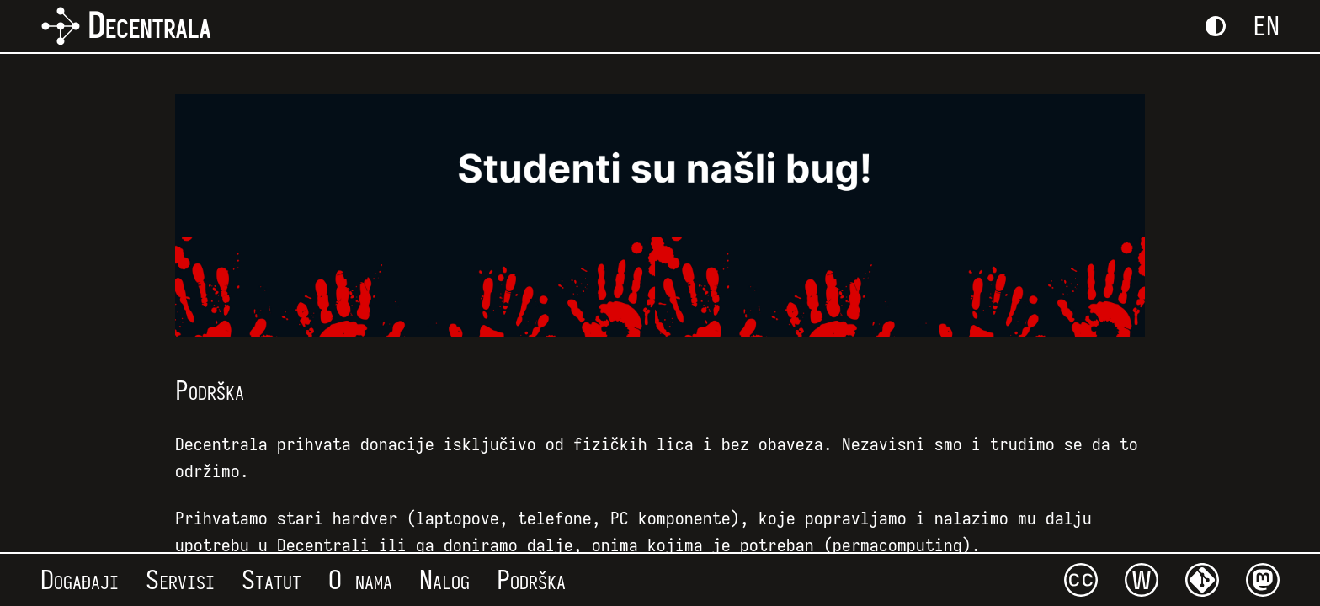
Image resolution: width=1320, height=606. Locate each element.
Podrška (531, 580)
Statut (271, 580)
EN (1266, 26)
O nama (360, 580)
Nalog (444, 580)
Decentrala (125, 26)
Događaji (79, 580)
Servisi (180, 580)
